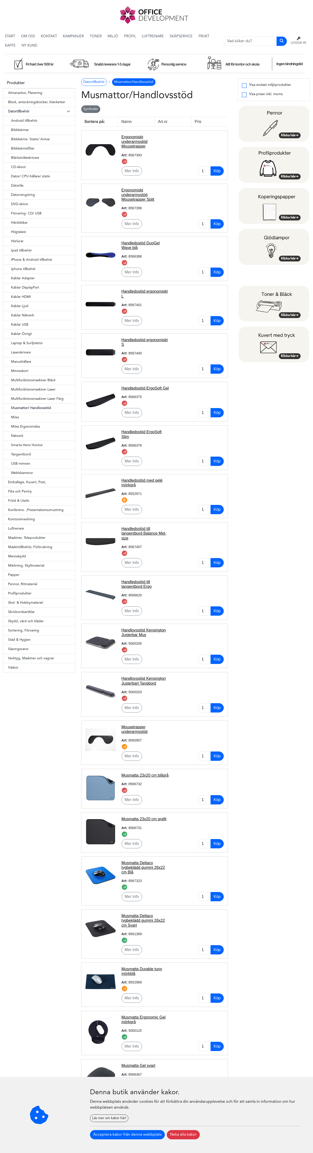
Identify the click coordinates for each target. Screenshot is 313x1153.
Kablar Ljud (19, 306)
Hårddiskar (19, 222)
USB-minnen (20, 463)
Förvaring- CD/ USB (26, 213)
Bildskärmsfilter (22, 148)
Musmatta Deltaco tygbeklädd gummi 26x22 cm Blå (143, 867)
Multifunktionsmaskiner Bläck (33, 380)
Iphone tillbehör (23, 269)
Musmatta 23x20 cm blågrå (145, 775)
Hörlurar (17, 241)
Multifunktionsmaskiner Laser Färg (37, 399)
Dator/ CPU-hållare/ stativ (30, 176)
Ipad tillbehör (21, 250)
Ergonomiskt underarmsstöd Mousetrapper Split (138, 194)
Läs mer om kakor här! (109, 1118)
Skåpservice (181, 36)
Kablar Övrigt (21, 334)
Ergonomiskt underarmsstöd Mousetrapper (135, 141)
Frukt (204, 36)
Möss (15, 417)
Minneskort (19, 371)
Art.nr (163, 122)
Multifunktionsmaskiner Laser (33, 389)
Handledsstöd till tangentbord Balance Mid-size (144, 533)
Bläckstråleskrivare (25, 158)
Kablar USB (19, 324)
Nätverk (17, 436)
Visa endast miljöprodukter (270, 85)
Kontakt (49, 36)
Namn (126, 122)
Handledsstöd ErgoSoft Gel (145, 388)
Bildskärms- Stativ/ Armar (30, 139)
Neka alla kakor (183, 1135)
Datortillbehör (94, 82)
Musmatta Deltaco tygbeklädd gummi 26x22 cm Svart (143, 920)
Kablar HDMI (21, 297)
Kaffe (10, 46)
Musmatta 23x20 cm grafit (144, 819)
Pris (198, 122)
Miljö (113, 36)
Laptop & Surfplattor (27, 343)
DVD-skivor (19, 204)
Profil (130, 36)
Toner (96, 36)
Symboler (90, 109)
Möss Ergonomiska (25, 426)
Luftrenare (153, 36)
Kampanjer (73, 36)
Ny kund (29, 46)
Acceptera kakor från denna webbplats (127, 1135)
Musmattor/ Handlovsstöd (31, 408)
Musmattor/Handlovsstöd (133, 82)
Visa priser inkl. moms (266, 94)
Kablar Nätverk (22, 315)
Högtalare (18, 232)
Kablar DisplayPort (25, 287)
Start (10, 36)
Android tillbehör (24, 120)
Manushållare (21, 361)
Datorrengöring (23, 195)
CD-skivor (18, 167)
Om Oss (28, 36)
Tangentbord (21, 454)
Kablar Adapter (23, 278)
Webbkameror (22, 473)
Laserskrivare (21, 352)
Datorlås (17, 185)
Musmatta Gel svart (139, 1065)
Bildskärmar (20, 130)
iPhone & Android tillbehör (31, 259)
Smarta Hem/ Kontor (27, 445)
